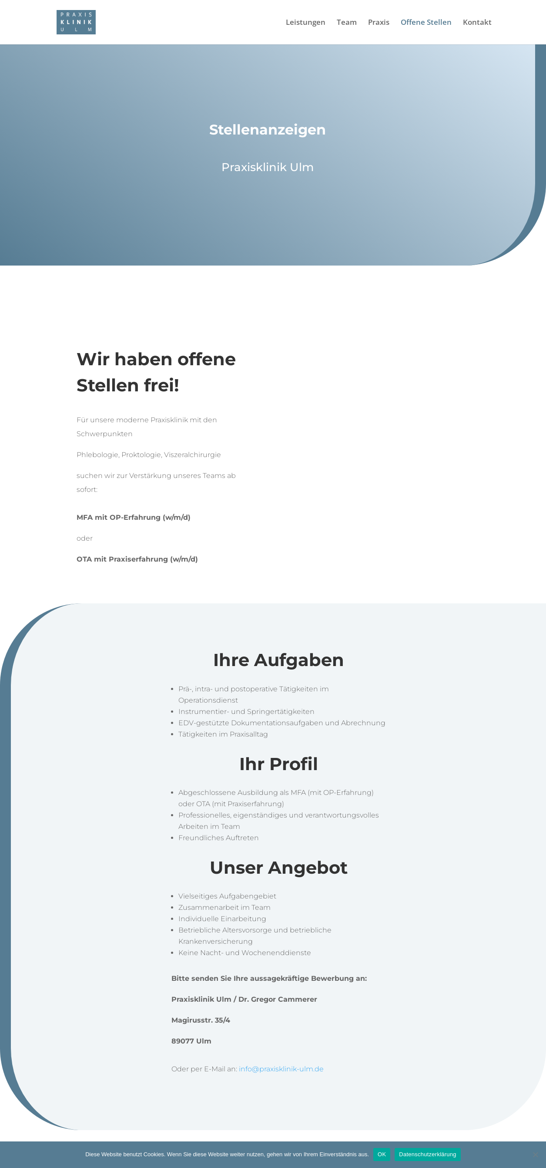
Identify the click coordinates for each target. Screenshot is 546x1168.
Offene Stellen (426, 23)
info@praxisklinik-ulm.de (281, 1069)
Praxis (378, 23)
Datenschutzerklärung (427, 1154)
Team (347, 23)
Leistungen (305, 23)
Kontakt (477, 23)
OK (382, 1154)
